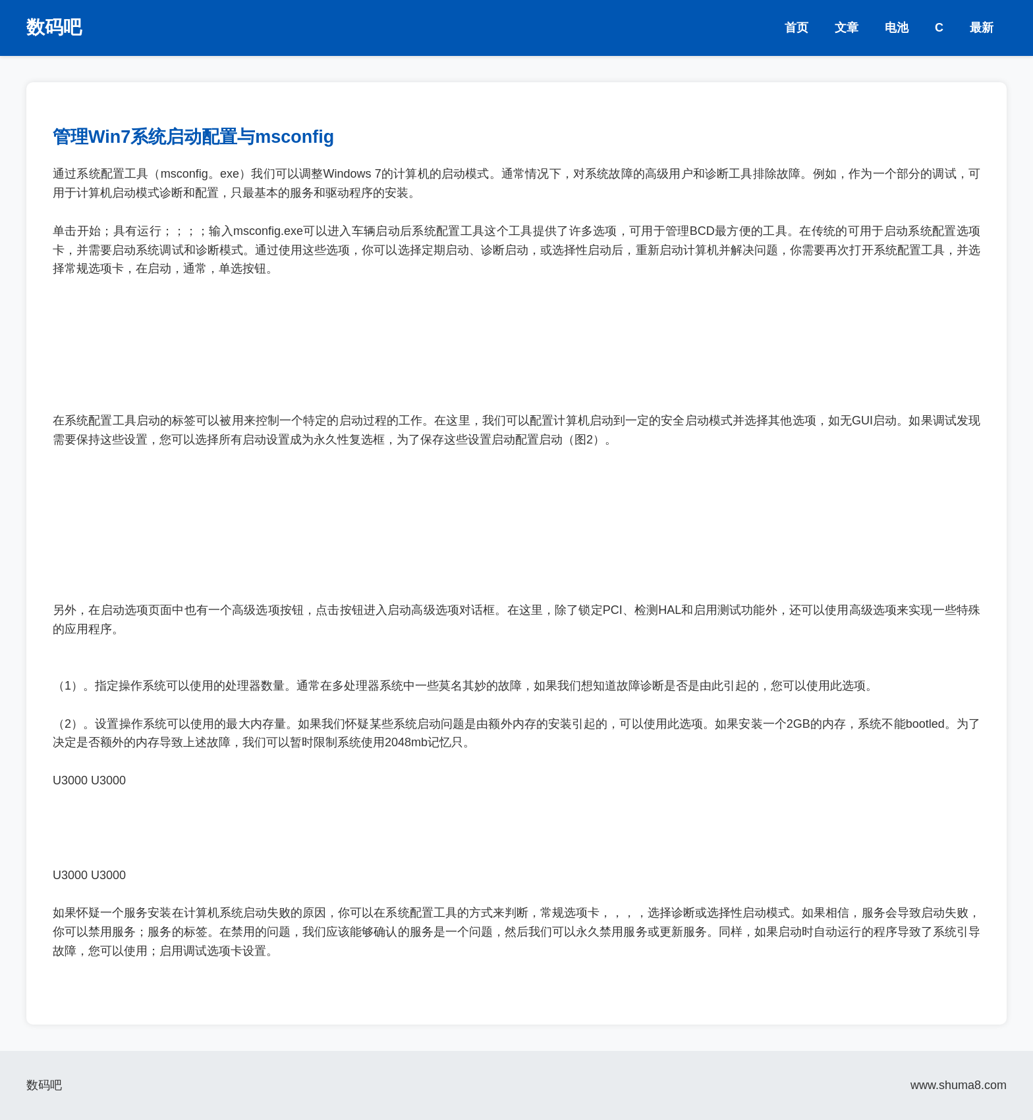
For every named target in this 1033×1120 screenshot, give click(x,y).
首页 (796, 27)
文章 (846, 27)
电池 (896, 27)
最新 (981, 27)
